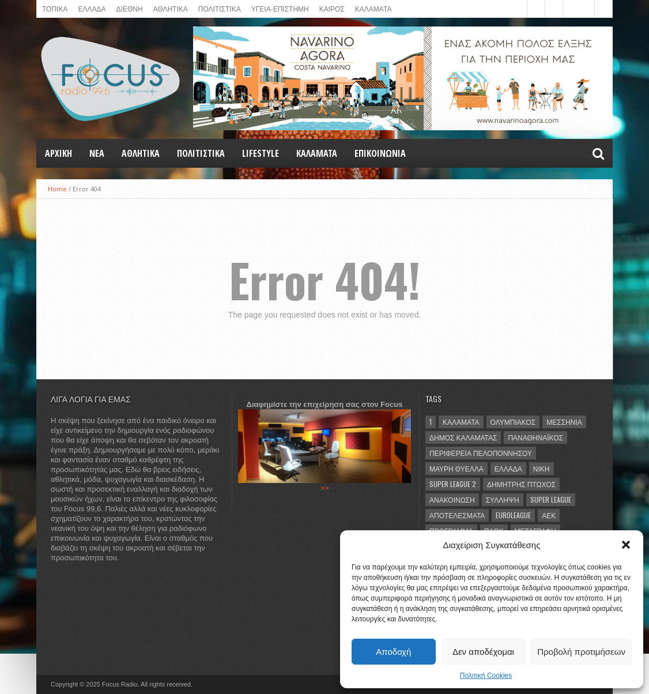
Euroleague (513, 515)
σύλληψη (502, 499)
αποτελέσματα (457, 515)
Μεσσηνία (564, 422)
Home (57, 188)
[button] (626, 544)
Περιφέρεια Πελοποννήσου (480, 453)
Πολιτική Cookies (486, 676)
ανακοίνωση (452, 499)
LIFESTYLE (260, 153)
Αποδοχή (393, 652)
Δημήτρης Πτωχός (521, 484)
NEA (96, 153)
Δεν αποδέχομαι (483, 652)
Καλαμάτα (461, 422)
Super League (550, 499)
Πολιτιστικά (219, 8)
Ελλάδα (508, 468)
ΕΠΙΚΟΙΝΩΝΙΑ (380, 153)
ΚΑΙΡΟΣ (332, 8)
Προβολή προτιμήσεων (581, 652)
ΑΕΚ (549, 515)
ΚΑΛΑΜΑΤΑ (373, 8)
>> (324, 488)
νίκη (541, 468)
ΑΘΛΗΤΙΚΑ (170, 8)
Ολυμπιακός (513, 422)
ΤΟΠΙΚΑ (54, 8)
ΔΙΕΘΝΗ (129, 8)
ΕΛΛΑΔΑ (91, 8)
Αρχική (58, 153)
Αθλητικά (141, 153)
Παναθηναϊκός (535, 437)
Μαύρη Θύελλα (456, 468)
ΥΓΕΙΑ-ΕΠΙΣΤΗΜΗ (280, 8)
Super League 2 (452, 484)
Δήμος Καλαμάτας (463, 437)
